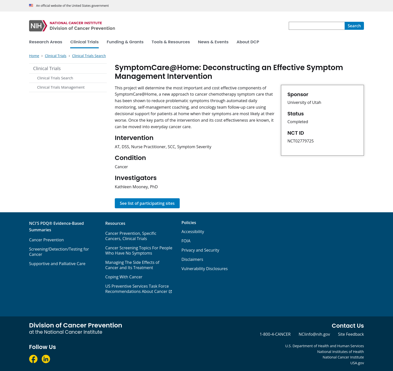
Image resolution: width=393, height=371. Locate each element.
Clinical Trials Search (55, 77)
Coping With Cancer (123, 277)
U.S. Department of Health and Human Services (324, 345)
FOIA (185, 241)
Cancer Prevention (46, 240)
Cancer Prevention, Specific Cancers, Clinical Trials (130, 236)
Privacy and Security (200, 250)
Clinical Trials (47, 68)
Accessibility (192, 231)
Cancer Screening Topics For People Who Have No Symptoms (138, 250)
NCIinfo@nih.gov (314, 334)
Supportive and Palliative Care (57, 263)
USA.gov (357, 362)
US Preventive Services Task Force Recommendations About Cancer (137, 288)
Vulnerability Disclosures (204, 268)
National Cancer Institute (343, 357)
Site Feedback (351, 334)
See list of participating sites (147, 203)
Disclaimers (192, 259)
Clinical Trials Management (61, 87)
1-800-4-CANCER (275, 334)
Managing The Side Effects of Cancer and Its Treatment (132, 265)
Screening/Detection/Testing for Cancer (59, 251)
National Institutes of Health (340, 351)
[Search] (354, 26)
